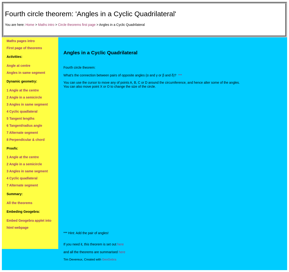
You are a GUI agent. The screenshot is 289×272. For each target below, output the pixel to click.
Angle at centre (18, 65)
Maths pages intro (21, 41)
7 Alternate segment (22, 132)
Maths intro (46, 25)
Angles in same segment (26, 73)
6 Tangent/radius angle (24, 125)
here (120, 244)
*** (180, 75)
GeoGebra (109, 259)
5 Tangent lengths (21, 118)
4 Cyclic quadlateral (22, 111)
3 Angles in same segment (27, 104)
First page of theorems (24, 48)
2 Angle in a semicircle (24, 97)
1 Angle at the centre (23, 90)
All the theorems (19, 203)
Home (29, 25)
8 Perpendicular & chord (26, 140)
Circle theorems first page (77, 25)
